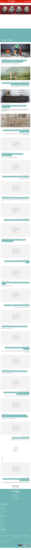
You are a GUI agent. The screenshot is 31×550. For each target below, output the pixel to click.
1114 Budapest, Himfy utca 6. (15, 495)
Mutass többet (15, 486)
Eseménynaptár (3, 525)
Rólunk (2, 506)
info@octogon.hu (15, 496)
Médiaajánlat (2, 507)
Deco (7, 58)
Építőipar (2, 521)
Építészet (28, 390)
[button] (24, 1)
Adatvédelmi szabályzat (4, 511)
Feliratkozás (15, 537)
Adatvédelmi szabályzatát (25, 535)
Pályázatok (2, 524)
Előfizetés (2, 510)
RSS (1, 514)
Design (28, 81)
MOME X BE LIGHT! (3, 528)
